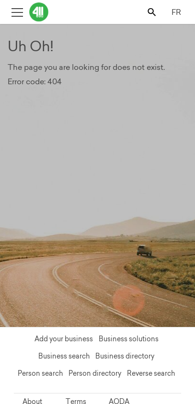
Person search (40, 373)
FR (176, 12)
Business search (64, 356)
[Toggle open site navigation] (17, 11)
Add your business (63, 339)
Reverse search (151, 373)
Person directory (95, 373)
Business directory (124, 356)
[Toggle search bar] (152, 11)
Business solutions (129, 339)
